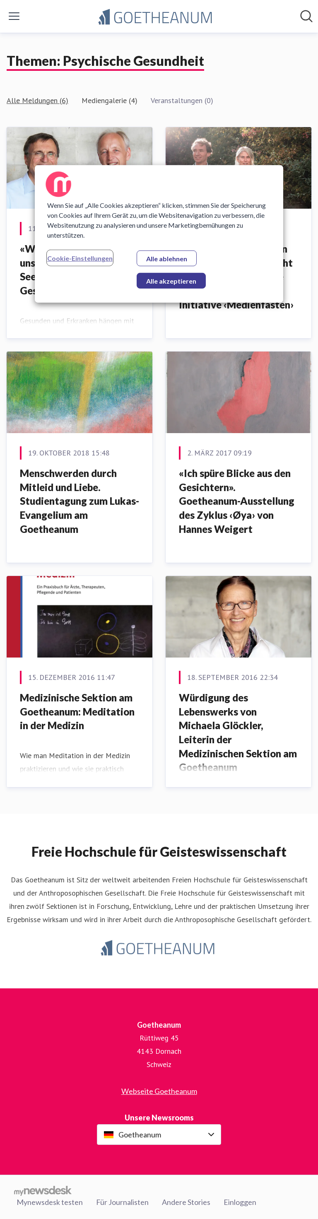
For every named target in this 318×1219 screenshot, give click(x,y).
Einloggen (240, 1202)
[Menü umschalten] (14, 16)
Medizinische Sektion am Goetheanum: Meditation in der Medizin (77, 711)
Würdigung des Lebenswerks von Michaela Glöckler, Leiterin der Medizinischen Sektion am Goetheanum (238, 732)
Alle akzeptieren (171, 280)
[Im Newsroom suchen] (306, 16)
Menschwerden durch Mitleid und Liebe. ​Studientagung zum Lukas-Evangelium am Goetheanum (79, 501)
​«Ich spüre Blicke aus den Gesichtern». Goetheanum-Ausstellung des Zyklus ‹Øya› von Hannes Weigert (236, 501)
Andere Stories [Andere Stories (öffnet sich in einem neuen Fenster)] (186, 1202)
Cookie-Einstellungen (80, 258)
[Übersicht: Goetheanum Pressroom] (156, 16)
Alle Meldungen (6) (37, 100)
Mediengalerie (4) (109, 100)
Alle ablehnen (166, 258)
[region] (159, 233)
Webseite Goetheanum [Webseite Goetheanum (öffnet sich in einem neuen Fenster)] (159, 1091)
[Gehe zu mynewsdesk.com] (43, 1190)
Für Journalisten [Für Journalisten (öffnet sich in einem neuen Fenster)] (122, 1202)
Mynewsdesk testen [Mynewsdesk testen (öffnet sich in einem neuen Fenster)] (50, 1202)
